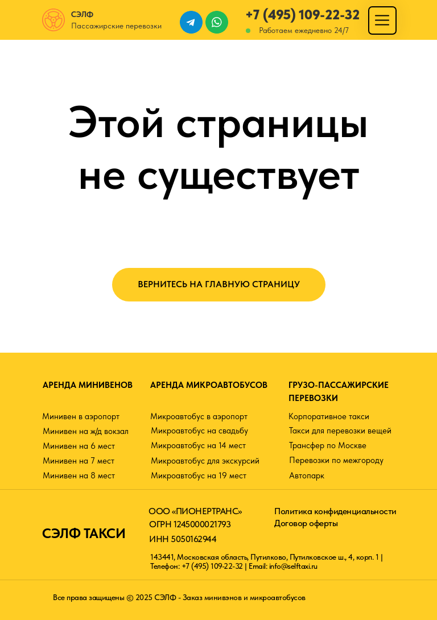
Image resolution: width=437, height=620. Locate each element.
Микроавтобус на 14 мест (198, 445)
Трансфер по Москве (327, 445)
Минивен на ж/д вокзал (86, 431)
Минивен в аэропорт (80, 416)
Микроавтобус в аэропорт (199, 416)
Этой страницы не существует (218, 147)
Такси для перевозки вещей (340, 430)
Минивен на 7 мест (78, 461)
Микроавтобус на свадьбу (199, 430)
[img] (382, 20)
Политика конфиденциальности (335, 511)
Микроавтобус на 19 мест (198, 475)
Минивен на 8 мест (79, 475)
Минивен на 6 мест (79, 446)
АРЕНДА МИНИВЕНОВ (88, 385)
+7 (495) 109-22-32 (302, 14)
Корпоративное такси (328, 416)
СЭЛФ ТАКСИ (83, 533)
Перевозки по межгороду (336, 460)
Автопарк (306, 475)
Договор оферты (305, 523)
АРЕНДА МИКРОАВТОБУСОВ (208, 385)
